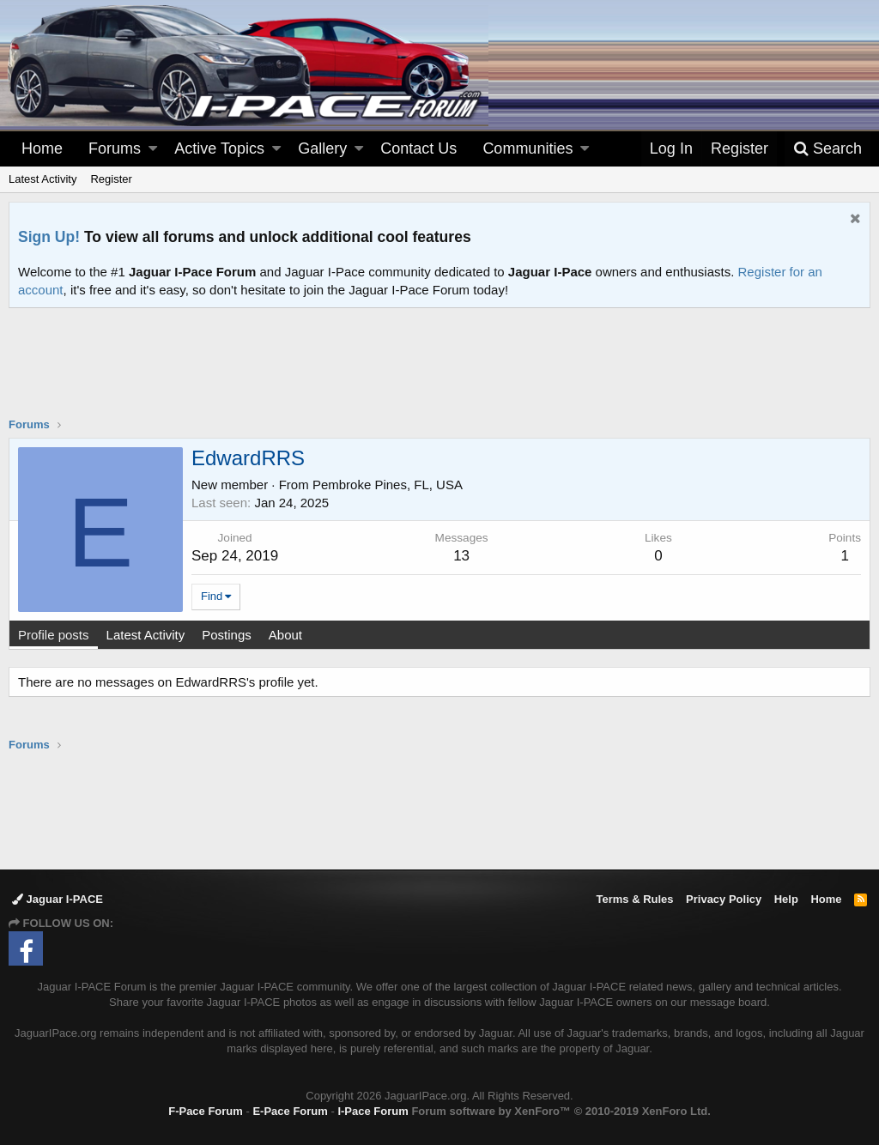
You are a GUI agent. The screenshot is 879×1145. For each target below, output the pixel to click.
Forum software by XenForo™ (560, 1111)
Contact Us (418, 148)
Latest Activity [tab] (145, 634)
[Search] (827, 149)
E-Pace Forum (289, 1111)
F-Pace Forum (205, 1111)
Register (110, 179)
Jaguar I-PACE (57, 899)
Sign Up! (49, 236)
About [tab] (285, 634)
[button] (152, 149)
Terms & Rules (634, 899)
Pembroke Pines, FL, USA (387, 484)
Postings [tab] (227, 634)
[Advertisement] (439, 373)
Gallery (322, 148)
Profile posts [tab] (53, 634)
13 (461, 556)
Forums (114, 148)
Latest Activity (42, 179)
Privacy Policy (723, 899)
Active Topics (219, 148)
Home (42, 148)
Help (786, 899)
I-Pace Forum (372, 1111)
